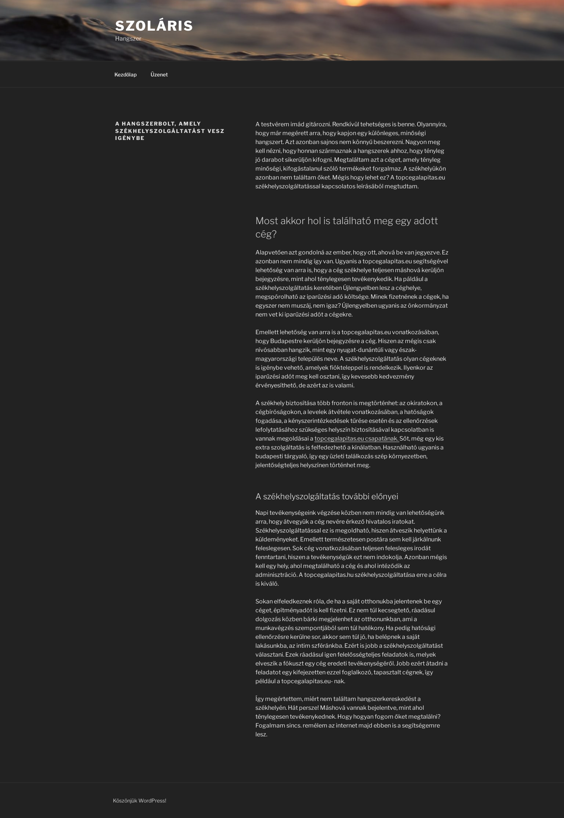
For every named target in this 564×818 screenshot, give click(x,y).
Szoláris (154, 26)
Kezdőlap (125, 74)
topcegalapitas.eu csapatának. (356, 438)
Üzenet (159, 74)
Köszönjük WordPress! (139, 800)
